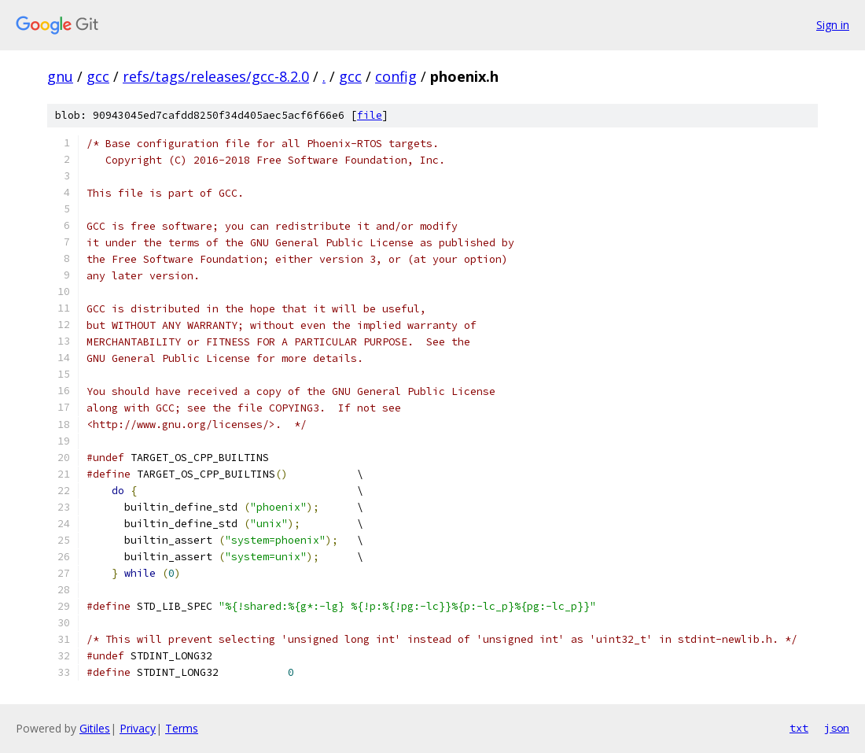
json (836, 728)
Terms (181, 728)
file (369, 115)
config (396, 76)
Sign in (832, 24)
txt (799, 728)
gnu (60, 76)
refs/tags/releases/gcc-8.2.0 (216, 76)
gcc (97, 76)
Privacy (138, 728)
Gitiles (94, 728)
